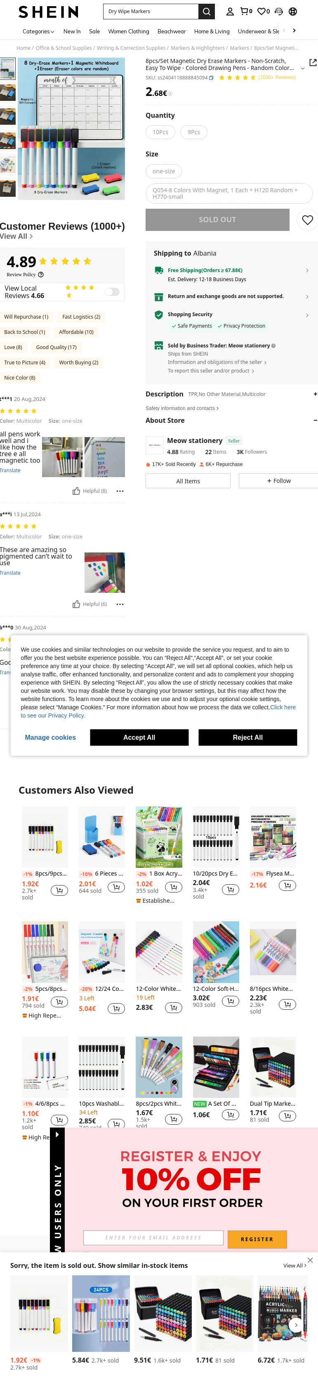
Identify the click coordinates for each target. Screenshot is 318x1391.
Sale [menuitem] (94, 31)
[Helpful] (76, 491)
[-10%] (86, 874)
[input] (153, 1237)
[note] (158, 901)
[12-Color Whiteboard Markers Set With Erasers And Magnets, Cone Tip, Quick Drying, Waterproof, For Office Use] (159, 952)
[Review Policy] (25, 274)
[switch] (112, 292)
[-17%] (257, 874)
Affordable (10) (76, 332)
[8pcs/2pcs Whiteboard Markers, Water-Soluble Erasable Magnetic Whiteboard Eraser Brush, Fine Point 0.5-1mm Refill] (159, 1067)
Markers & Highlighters (198, 48)
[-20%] (86, 989)
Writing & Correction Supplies (131, 48)
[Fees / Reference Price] (170, 94)
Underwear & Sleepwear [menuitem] (268, 31)
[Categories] (39, 31)
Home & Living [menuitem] (212, 31)
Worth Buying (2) (78, 362)
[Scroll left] (284, 31)
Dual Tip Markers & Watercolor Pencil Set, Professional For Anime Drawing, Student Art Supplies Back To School (273, 1103)
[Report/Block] (120, 491)
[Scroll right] (294, 31)
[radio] (160, 132)
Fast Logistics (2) (81, 316)
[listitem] (45, 857)
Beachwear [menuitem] (172, 31)
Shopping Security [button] (190, 320)
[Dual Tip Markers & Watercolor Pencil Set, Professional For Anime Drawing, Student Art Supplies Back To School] (273, 1067)
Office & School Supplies (64, 48)
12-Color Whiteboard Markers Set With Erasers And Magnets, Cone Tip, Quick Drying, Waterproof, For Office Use (159, 989)
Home (23, 48)
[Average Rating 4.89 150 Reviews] (257, 78)
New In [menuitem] (72, 31)
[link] (245, 11)
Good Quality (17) (56, 347)
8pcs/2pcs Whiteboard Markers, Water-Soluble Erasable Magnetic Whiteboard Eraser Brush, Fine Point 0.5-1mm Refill (159, 1103)
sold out (217, 225)
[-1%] (28, 874)
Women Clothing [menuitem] (128, 31)
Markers (239, 48)
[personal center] (230, 11)
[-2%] (142, 874)
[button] (150, 11)
